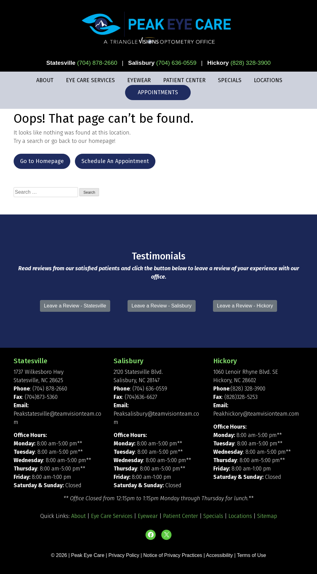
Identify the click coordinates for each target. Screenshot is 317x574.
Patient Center (184, 80)
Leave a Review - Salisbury (162, 305)
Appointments (158, 92)
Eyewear (139, 80)
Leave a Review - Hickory (245, 305)
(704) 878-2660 (97, 63)
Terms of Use (251, 555)
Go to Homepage (42, 161)
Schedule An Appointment (115, 161)
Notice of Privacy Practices (172, 555)
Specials (229, 80)
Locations (268, 80)
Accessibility (219, 555)
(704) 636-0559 (176, 63)
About (45, 80)
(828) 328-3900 (250, 63)
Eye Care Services (90, 80)
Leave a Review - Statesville (75, 305)
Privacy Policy (124, 555)
